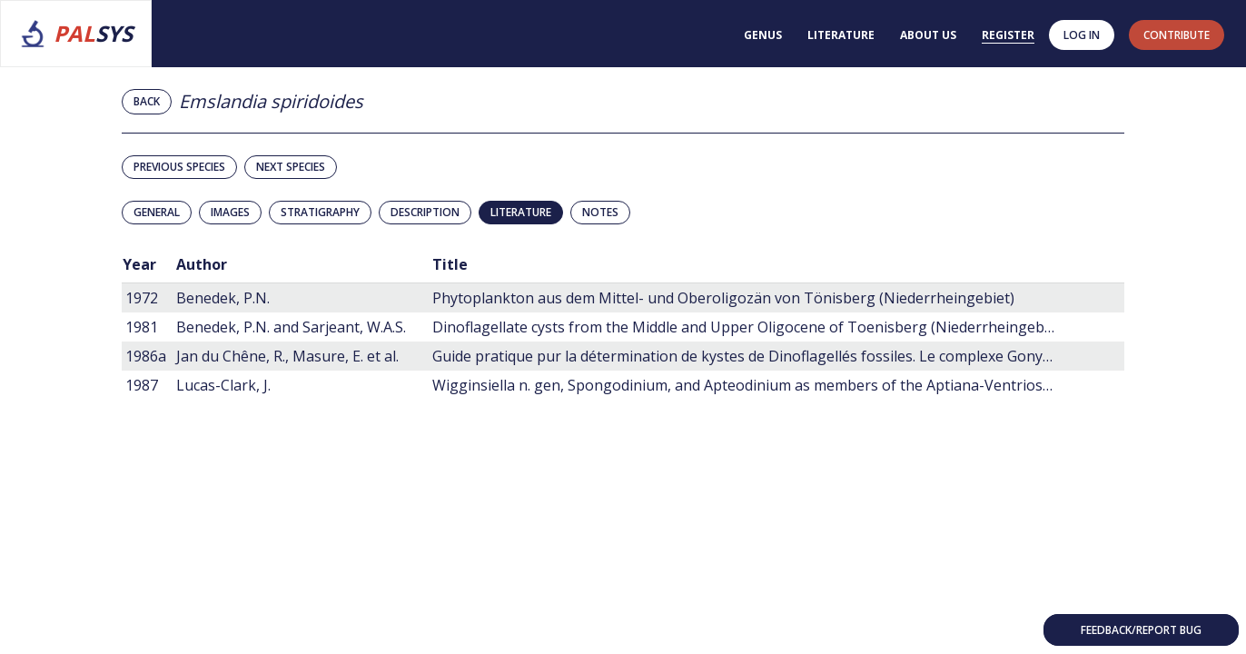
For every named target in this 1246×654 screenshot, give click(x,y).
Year (139, 264)
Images (230, 212)
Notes (600, 212)
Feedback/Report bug (1141, 630)
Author (201, 264)
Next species (290, 166)
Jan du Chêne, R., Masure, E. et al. (287, 356)
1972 (141, 298)
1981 (141, 327)
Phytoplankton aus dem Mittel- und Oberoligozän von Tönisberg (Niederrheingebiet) (723, 298)
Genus (763, 35)
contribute (1176, 35)
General (157, 212)
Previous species (179, 166)
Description (425, 212)
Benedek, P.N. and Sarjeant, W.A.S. (291, 327)
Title (450, 264)
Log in (1081, 35)
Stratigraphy (320, 212)
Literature (841, 35)
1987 (141, 385)
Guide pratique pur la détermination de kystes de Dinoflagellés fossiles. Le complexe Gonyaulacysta (769, 356)
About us (928, 35)
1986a (145, 356)
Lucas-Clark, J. (223, 385)
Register (1008, 35)
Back (147, 101)
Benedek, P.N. (223, 298)
